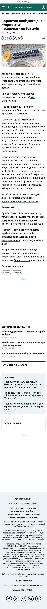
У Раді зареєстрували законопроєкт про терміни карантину (23, 344)
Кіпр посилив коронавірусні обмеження (23, 353)
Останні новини (12, 423)
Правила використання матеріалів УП (23, 514)
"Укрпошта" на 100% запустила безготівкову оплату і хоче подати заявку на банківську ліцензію (22, 384)
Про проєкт (32, 508)
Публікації (15, 14)
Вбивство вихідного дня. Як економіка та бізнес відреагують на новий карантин (22, 198)
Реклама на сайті (17, 508)
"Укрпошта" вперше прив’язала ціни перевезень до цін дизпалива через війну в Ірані (23, 406)
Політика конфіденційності (23, 511)
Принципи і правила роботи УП (23, 517)
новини (5, 14)
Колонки (26, 14)
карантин (6, 272)
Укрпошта (17, 272)
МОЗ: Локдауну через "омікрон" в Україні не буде (23, 333)
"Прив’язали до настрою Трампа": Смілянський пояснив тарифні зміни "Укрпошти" (23, 395)
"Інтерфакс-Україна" (32, 533)
